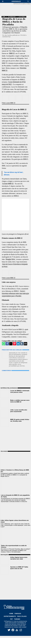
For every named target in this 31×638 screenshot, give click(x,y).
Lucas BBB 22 (21, 16)
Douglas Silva (10, 259)
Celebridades (12, 16)
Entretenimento (10, 616)
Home (3, 16)
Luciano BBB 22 (7, 184)
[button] (3, 1)
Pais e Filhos (22, 616)
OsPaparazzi (16, 1)
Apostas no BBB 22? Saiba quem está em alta (19, 567)
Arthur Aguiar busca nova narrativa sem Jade (18, 558)
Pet (11, 619)
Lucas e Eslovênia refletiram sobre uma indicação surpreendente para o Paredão (15, 293)
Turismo (17, 619)
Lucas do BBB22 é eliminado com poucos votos (19, 391)
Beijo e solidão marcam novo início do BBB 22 (19, 401)
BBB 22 (12, 53)
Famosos (18, 613)
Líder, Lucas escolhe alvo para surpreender (18, 410)
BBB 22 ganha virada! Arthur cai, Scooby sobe (19, 420)
